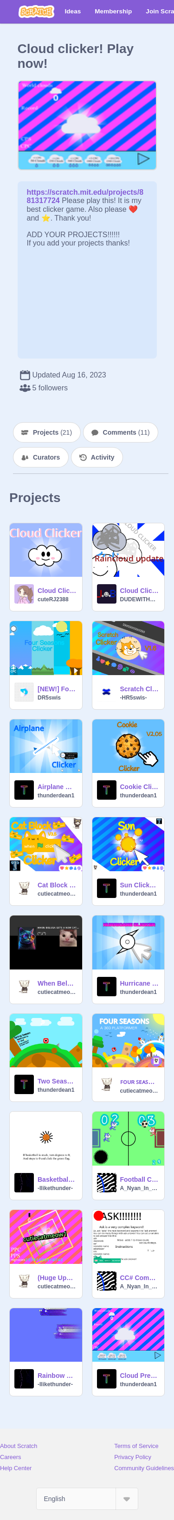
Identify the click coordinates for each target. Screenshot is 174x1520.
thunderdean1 (56, 795)
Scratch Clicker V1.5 (139, 689)
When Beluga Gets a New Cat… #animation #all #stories (57, 983)
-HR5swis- (133, 697)
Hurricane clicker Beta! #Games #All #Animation (139, 983)
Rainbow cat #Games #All (57, 1375)
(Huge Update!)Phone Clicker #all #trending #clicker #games (57, 1277)
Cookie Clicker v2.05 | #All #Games (139, 786)
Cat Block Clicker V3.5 (57, 885)
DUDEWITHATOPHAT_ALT (139, 599)
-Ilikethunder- (55, 1188)
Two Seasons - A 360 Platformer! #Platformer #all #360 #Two (57, 1081)
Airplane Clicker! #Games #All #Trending (57, 786)
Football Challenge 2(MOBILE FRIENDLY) (139, 1179)
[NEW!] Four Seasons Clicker (57, 689)
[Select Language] (87, 1499)
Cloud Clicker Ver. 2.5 (139, 590)
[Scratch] (36, 11)
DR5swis (49, 697)
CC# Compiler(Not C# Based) (139, 1277)
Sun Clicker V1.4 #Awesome (139, 885)
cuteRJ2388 (53, 599)
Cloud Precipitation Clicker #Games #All (139, 1375)
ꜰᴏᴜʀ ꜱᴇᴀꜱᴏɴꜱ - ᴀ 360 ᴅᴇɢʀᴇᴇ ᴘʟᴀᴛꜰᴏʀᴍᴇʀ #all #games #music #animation (139, 1081)
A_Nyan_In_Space (139, 1188)
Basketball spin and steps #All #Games (57, 1179)
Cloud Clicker (57, 590)
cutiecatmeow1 (57, 894)
